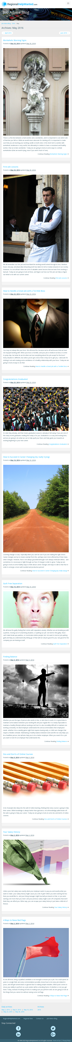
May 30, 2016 (19, 1012)
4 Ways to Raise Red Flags (14, 920)
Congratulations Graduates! (15, 379)
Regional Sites (28, 1018)
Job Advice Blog (6, 23)
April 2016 (7, 33)
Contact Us (39, 1018)
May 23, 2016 (7, 1012)
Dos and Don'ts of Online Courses (18, 754)
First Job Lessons (10, 167)
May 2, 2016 (6, 1010)
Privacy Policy (66, 1040)
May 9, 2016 (17, 1010)
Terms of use (57, 1040)
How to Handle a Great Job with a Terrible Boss (24, 291)
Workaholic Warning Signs (14, 40)
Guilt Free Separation (12, 583)
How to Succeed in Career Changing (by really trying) (26, 457)
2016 (13, 23)
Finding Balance (10, 656)
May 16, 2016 (28, 1010)
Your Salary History (11, 832)
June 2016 (65, 33)
